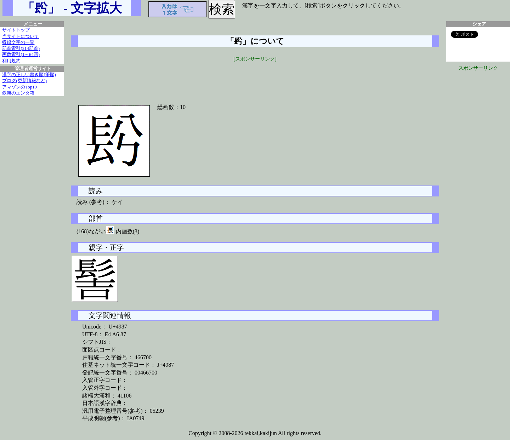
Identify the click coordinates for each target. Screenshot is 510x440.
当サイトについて (20, 36)
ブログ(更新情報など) (24, 80)
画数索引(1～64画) (21, 54)
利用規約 (11, 60)
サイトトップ (16, 30)
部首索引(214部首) (21, 48)
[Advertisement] (255, 79)
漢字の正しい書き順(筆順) (29, 74)
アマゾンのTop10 (19, 87)
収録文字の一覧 (18, 42)
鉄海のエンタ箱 (18, 93)
